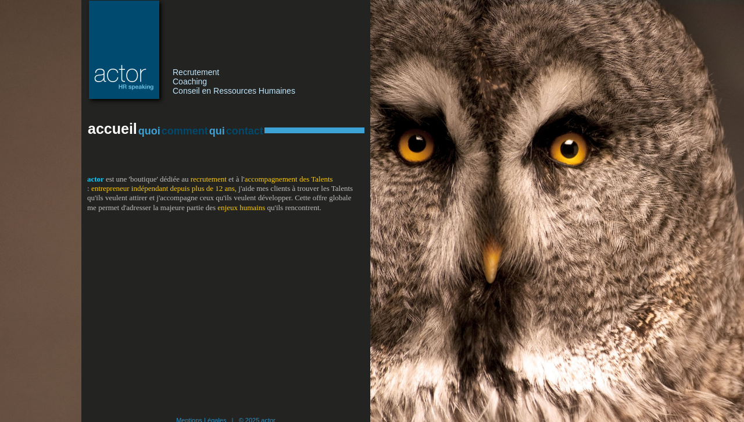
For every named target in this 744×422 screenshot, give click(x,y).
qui (217, 131)
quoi (149, 131)
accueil (112, 128)
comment (185, 131)
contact (244, 131)
